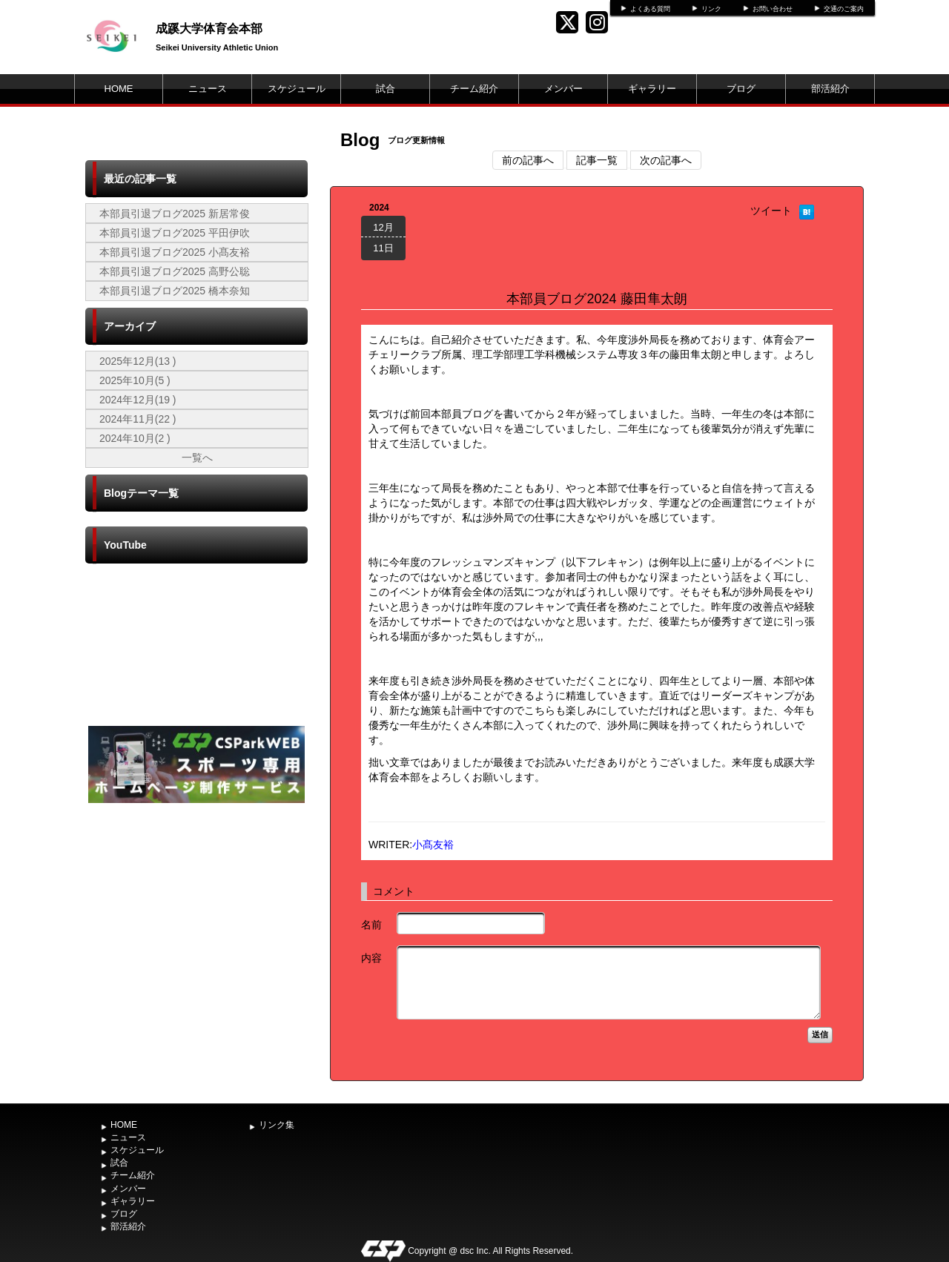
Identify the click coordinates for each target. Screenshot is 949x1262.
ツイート (771, 211)
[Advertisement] (196, 918)
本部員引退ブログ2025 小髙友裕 (174, 252)
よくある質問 (650, 9)
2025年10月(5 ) (135, 380)
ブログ (741, 88)
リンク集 (276, 1125)
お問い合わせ (773, 9)
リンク (711, 9)
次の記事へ (666, 160)
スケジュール (296, 88)
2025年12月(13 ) (137, 361)
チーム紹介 (474, 88)
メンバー (563, 88)
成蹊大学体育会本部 (209, 28)
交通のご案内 (844, 9)
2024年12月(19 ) (137, 400)
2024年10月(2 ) (135, 438)
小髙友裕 (433, 844)
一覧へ (197, 457)
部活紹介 (830, 88)
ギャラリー (652, 88)
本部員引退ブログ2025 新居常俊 (174, 213)
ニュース (207, 88)
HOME (119, 88)
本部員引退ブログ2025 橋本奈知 (174, 291)
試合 (385, 88)
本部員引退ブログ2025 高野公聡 (174, 271)
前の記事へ (528, 160)
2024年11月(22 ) (137, 419)
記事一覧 (597, 160)
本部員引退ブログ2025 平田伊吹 (174, 233)
